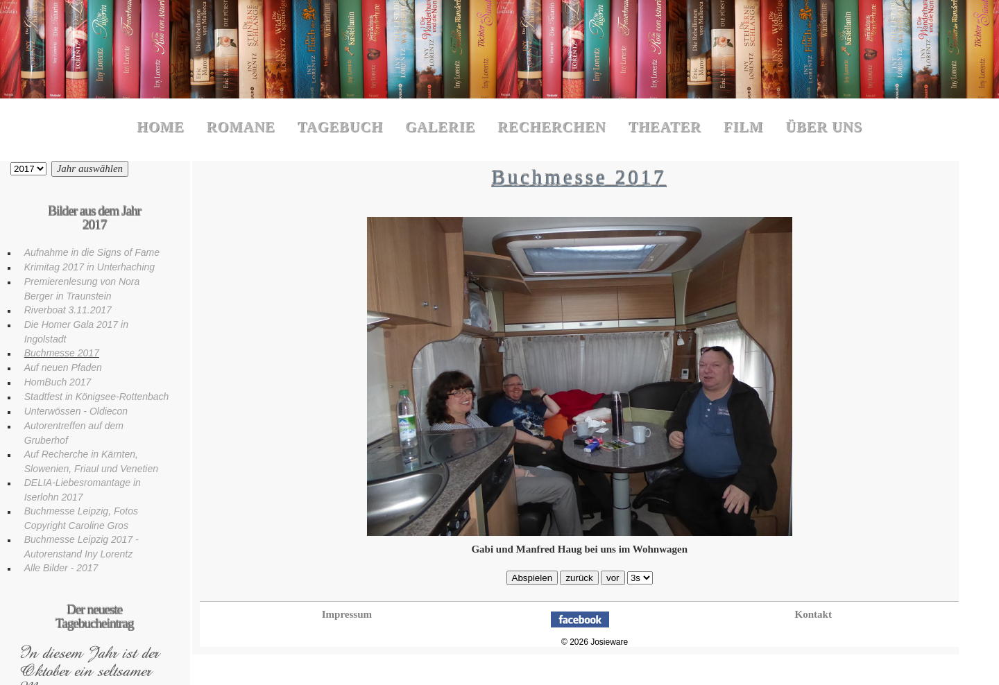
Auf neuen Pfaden (63, 367)
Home (161, 127)
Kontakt (813, 614)
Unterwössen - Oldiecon (76, 411)
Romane (241, 127)
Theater (665, 127)
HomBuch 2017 (58, 382)
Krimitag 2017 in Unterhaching (89, 266)
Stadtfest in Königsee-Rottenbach (96, 396)
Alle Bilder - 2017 (61, 567)
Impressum (347, 614)
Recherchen (551, 127)
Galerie (440, 127)
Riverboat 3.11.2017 (68, 309)
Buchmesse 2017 (61, 352)
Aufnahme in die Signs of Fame (92, 252)
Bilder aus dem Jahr (28, 168)
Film (743, 127)
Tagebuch (340, 127)
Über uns (823, 127)
